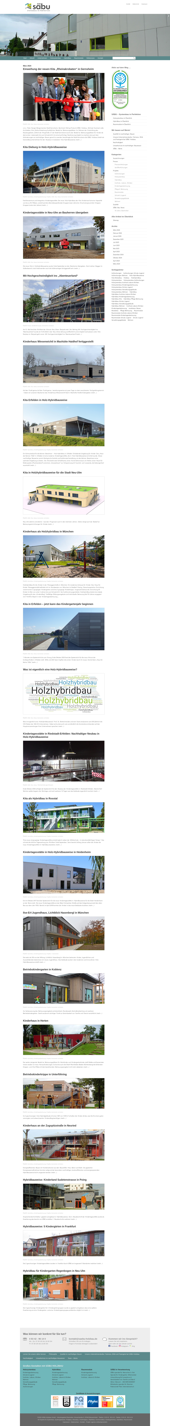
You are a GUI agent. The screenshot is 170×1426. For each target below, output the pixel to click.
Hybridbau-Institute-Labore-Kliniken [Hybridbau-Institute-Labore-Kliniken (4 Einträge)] (124, 294)
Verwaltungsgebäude (122, 198)
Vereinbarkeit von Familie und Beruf (122, 1379)
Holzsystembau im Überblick (122, 118)
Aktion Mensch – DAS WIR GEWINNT (122, 1382)
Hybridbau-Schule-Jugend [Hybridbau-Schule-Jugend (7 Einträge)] (120, 301)
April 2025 (116, 251)
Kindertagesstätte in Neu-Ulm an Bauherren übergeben (55, 212)
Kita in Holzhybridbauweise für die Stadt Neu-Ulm (52, 472)
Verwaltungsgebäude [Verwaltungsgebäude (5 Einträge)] (119, 320)
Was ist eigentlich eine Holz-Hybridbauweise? (50, 669)
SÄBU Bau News (32, 124)
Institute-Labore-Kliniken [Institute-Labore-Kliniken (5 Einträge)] (135, 306)
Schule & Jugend (120, 195)
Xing (132, 1346)
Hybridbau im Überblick (121, 121)
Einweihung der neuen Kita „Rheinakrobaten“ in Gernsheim (58, 69)
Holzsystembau (55, 58)
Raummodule (78, 58)
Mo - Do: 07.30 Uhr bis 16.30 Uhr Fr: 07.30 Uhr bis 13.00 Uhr (40, 1341)
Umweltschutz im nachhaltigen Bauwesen (127, 145)
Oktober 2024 (117, 258)
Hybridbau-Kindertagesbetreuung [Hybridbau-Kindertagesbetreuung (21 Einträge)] (123, 297)
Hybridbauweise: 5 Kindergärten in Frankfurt (49, 1226)
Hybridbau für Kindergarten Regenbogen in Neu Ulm (54, 1270)
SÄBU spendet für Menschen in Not (122, 1372)
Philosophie (53, 1354)
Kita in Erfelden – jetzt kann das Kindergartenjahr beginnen (58, 604)
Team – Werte (73, 1358)
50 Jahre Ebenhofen (122, 211)
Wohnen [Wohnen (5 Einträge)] (130, 320)
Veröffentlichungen (36, 325)
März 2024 (116, 264)
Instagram (123, 1346)
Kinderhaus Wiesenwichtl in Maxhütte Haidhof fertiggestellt (58, 341)
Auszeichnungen (118, 158)
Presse (29, 325)
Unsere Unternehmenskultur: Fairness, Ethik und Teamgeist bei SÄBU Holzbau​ (128, 138)
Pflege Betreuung (29, 1384)
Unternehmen (42, 58)
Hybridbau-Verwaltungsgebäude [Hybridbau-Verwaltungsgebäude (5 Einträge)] (122, 304)
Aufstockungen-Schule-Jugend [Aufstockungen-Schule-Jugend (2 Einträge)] (133, 273)
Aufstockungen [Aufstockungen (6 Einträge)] (117, 273)
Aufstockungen (120, 174)
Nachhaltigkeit (118, 142)
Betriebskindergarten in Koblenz (42, 969)
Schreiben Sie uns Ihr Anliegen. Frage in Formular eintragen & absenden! (83, 1341)
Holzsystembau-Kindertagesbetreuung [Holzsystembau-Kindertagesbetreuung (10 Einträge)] (125, 285)
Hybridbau (67, 58)
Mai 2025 (116, 248)
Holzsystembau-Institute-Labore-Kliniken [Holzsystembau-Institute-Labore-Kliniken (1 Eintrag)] (125, 282)
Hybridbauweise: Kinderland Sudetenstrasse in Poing (55, 1179)
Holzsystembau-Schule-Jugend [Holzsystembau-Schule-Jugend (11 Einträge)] (122, 287)
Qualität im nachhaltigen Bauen (124, 134)
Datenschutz (136, 4)
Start (25, 58)
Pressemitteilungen (121, 164)
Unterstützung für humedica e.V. (121, 1377)
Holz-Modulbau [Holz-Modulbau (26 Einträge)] (117, 278)
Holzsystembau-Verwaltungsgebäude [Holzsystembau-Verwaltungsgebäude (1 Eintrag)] (124, 289)
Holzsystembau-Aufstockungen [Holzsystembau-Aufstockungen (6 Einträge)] (134, 280)
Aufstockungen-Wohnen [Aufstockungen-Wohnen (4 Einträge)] (120, 275)
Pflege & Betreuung (121, 189)
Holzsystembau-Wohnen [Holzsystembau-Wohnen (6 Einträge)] (120, 292)
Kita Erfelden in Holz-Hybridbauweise (45, 400)
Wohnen (117, 201)
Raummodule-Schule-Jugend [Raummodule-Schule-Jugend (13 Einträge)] (121, 318)
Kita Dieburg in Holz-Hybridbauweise (45, 147)
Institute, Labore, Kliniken (123, 183)
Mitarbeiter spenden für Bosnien (121, 1384)
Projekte (49, 197)
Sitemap (116, 220)
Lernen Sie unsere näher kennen (34, 1354)
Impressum (144, 4)
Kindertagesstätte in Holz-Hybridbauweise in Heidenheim (57, 852)
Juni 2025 (116, 245)
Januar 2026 (117, 236)
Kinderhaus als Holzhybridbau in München (48, 531)
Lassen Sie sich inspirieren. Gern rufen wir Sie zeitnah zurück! (123, 1341)
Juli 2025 (116, 242)
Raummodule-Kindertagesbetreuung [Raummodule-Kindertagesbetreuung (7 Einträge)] (124, 315)
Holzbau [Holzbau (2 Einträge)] (126, 278)
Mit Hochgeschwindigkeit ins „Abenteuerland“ (50, 275)
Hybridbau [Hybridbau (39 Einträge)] (133, 292)
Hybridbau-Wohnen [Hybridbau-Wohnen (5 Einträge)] (118, 306)
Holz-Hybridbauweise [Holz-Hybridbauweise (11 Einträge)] (136, 275)
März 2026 (116, 230)
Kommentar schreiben (43, 124)
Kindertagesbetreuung (40, 197)
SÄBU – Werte (117, 149)
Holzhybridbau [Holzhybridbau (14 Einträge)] (136, 278)
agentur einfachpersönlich (99, 1422)
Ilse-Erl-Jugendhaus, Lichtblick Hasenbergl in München (56, 912)
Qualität (115, 204)
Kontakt (128, 4)
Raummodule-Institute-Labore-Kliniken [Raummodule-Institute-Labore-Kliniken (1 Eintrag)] (125, 313)
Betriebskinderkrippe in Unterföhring (45, 1074)
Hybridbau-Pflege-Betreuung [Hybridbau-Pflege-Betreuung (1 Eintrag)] (133, 299)
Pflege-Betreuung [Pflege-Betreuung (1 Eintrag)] (126, 311)
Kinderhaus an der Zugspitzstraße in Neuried (49, 1125)
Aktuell (32, 58)
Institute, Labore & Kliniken (61, 1377)
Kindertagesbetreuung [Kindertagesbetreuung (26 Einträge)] (119, 308)
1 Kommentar (55, 954)
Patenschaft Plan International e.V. (122, 1387)
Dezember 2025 (118, 239)
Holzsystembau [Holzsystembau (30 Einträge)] (117, 280)
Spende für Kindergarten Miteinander (123, 1375)
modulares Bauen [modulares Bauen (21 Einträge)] (135, 308)
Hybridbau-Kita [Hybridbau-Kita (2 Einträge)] (117, 299)
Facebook (113, 1346)
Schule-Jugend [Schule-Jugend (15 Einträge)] (138, 318)
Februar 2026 (117, 233)
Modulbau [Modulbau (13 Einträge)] (115, 311)
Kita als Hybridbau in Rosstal (40, 798)
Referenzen (91, 58)
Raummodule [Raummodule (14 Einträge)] (138, 311)
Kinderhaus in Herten (35, 1020)
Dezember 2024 (118, 254)
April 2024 (116, 261)
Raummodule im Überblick (122, 124)
